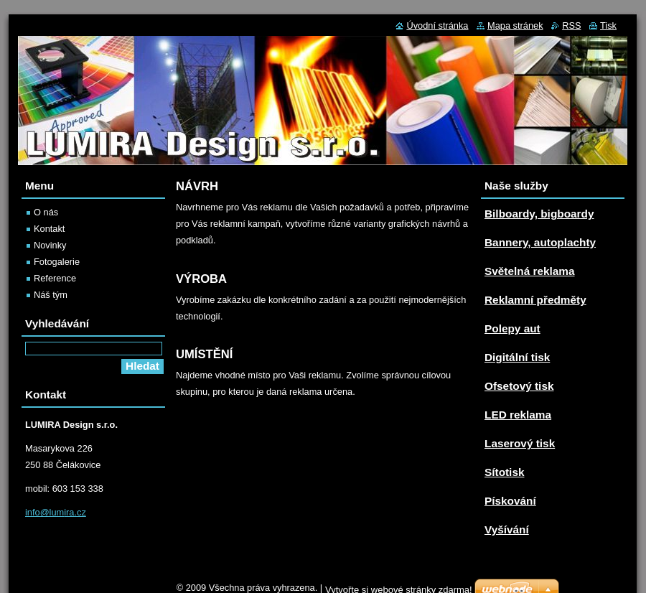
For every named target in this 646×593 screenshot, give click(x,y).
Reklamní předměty (535, 300)
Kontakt (49, 228)
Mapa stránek (515, 25)
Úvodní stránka (437, 25)
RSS (571, 25)
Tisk (608, 25)
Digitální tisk (517, 357)
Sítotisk (504, 472)
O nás (46, 212)
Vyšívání (506, 529)
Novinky (50, 245)
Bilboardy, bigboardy (539, 213)
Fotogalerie (57, 261)
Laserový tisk (519, 443)
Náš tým (50, 294)
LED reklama (517, 414)
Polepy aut (512, 328)
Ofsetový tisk (518, 386)
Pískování (510, 501)
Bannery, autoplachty (540, 242)
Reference (55, 278)
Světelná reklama (529, 271)
